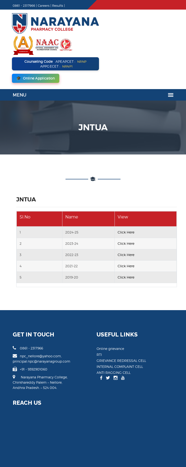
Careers (38, 5)
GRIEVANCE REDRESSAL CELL (121, 324)
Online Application (120, 41)
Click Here (127, 196)
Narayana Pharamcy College (26, 454)
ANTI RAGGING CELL (114, 336)
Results (51, 5)
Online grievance (110, 312)
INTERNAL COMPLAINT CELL (120, 330)
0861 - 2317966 (22, 311)
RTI (99, 318)
